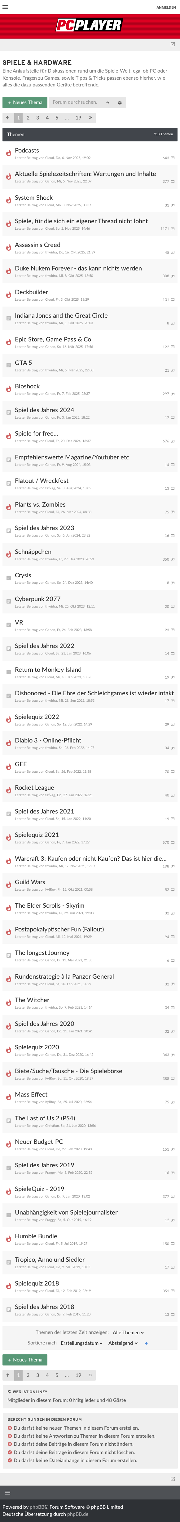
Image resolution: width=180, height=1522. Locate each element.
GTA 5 (23, 363)
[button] (7, 118)
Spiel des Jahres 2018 (44, 1307)
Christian (52, 1125)
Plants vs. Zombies (40, 505)
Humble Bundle (36, 1236)
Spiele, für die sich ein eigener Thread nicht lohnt (81, 221)
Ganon (50, 181)
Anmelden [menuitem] (166, 7)
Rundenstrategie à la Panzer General (64, 977)
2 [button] (28, 117)
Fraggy (50, 1172)
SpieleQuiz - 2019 (39, 1189)
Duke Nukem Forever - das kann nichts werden (78, 269)
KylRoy (50, 889)
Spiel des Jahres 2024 (44, 410)
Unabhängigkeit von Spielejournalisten (67, 1213)
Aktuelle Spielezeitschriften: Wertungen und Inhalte (85, 174)
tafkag (50, 488)
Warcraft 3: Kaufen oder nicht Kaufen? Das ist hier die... (91, 859)
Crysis (23, 575)
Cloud (49, 158)
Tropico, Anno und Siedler (50, 1260)
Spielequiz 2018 (37, 1284)
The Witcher (32, 1000)
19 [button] (78, 117)
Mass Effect (31, 1095)
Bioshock (27, 386)
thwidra (51, 252)
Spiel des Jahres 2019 (44, 1165)
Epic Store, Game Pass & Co (53, 340)
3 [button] (37, 117)
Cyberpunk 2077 (38, 599)
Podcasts (27, 151)
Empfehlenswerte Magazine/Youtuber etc (72, 457)
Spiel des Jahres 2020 (44, 1024)
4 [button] (47, 117)
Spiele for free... (36, 434)
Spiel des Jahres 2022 (44, 646)
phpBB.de (77, 1514)
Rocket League (34, 788)
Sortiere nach (65, 1343)
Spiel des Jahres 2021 (44, 812)
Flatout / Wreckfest (41, 481)
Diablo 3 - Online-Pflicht (48, 741)
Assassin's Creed (37, 245)
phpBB (37, 1507)
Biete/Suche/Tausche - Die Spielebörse (68, 1071)
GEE (21, 764)
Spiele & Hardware (37, 63)
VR (19, 623)
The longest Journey (42, 953)
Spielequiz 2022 (37, 717)
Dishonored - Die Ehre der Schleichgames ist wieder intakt (94, 693)
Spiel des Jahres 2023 (44, 528)
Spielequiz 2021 (37, 835)
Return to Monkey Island (48, 670)
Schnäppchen (33, 552)
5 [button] (56, 117)
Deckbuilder (31, 292)
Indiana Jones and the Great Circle (61, 316)
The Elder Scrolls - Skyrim (50, 906)
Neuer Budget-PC (39, 1142)
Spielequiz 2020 (37, 1047)
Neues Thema (24, 102)
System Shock (34, 198)
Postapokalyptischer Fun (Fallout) (59, 929)
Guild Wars (30, 882)
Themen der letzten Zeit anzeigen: (90, 1333)
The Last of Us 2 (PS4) (45, 1118)
